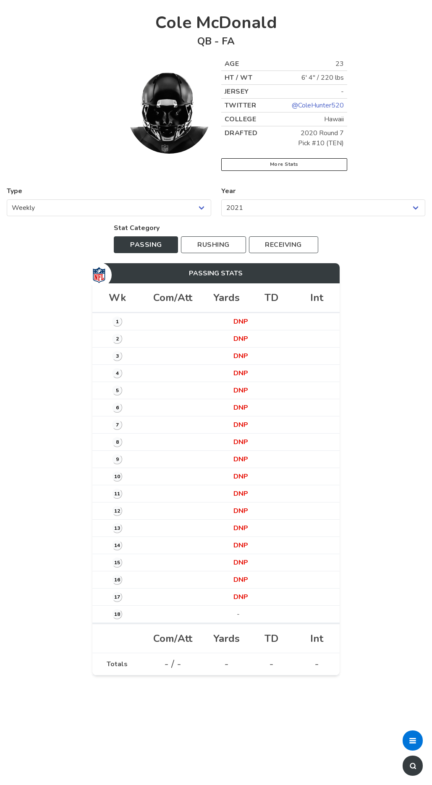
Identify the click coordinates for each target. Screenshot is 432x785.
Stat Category (137, 228)
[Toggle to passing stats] (146, 244)
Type (14, 191)
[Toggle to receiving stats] (283, 244)
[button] (413, 740)
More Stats (284, 164)
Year (228, 191)
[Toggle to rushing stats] (213, 244)
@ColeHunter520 (318, 105)
